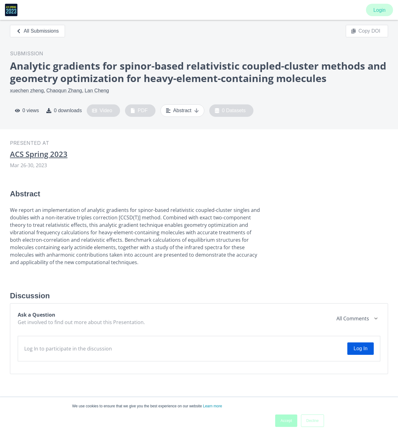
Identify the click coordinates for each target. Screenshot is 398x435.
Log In (360, 348)
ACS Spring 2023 (38, 154)
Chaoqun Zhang (64, 90)
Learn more (212, 406)
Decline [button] (312, 421)
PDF (139, 111)
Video (102, 111)
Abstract (182, 111)
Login (379, 10)
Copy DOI (365, 31)
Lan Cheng (97, 90)
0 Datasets (230, 111)
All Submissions (37, 31)
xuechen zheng (27, 90)
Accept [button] (286, 421)
